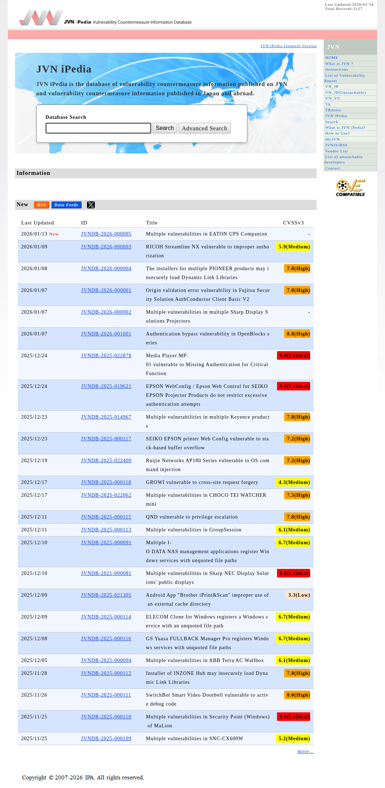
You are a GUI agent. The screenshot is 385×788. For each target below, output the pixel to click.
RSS (41, 204)
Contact (332, 168)
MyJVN (332, 139)
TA (328, 104)
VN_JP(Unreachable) (345, 92)
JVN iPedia (336, 115)
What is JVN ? (339, 63)
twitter (91, 204)
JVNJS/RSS (336, 145)
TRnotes (333, 110)
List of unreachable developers (343, 159)
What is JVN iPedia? (345, 127)
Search (331, 122)
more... (305, 751)
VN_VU (332, 98)
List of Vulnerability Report (344, 78)
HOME (331, 57)
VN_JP (331, 86)
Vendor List (336, 151)
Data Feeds (66, 204)
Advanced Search (204, 128)
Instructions (336, 69)
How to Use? (337, 133)
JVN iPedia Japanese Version (289, 46)
